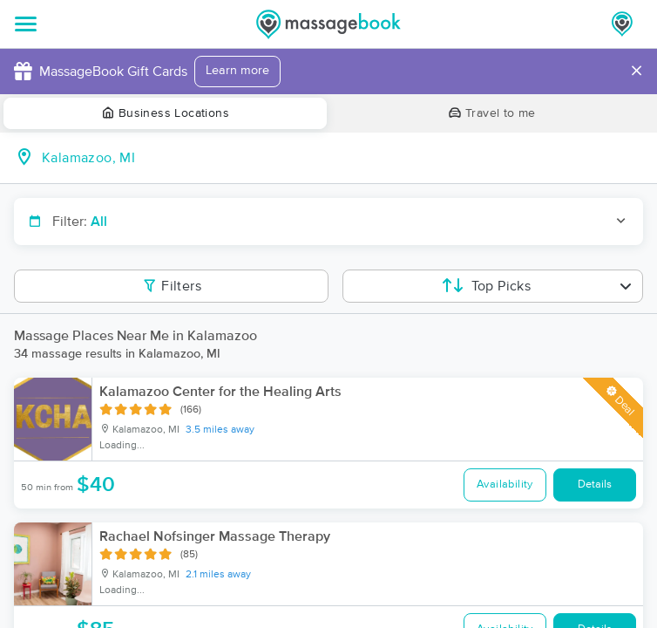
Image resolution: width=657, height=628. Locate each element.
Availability (505, 484)
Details (595, 484)
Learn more (237, 71)
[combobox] (342, 157)
